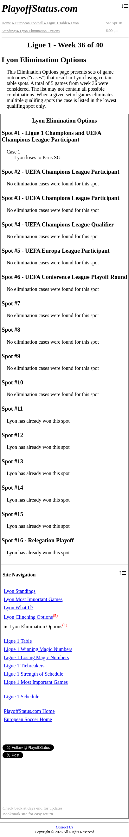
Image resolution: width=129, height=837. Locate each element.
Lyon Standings (19, 591)
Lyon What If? (18, 607)
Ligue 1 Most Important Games (36, 682)
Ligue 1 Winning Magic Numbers (38, 649)
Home (6, 23)
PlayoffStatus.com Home (29, 711)
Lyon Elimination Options (38, 31)
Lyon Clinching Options (28, 617)
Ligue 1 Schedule (21, 696)
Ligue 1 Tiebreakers (24, 665)
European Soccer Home (28, 719)
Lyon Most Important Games (33, 599)
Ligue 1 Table (55, 23)
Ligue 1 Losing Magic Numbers (36, 657)
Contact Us (64, 827)
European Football (27, 23)
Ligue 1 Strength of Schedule (33, 674)
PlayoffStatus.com (40, 8)
